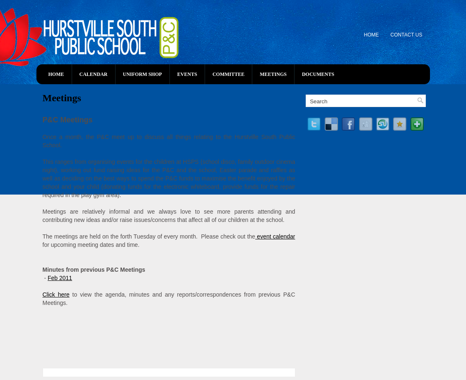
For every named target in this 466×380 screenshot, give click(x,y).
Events (187, 74)
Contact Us (407, 35)
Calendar (94, 74)
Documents (318, 74)
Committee (228, 74)
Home (371, 35)
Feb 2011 (60, 278)
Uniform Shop (142, 74)
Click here (56, 294)
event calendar (275, 236)
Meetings (273, 74)
